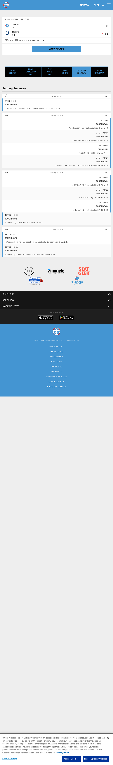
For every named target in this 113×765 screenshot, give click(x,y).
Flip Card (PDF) (49, 71)
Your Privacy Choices (56, 376)
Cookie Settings (56, 382)
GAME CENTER (56, 49)
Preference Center (56, 387)
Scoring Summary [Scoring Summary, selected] (81, 71)
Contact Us (56, 367)
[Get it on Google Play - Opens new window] (66, 319)
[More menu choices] (109, 5)
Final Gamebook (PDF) (31, 71)
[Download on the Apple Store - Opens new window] (45, 318)
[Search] (103, 5)
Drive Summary (99, 71)
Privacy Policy (56, 347)
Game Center (12, 71)
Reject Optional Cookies (95, 759)
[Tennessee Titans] (56, 331)
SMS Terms (56, 362)
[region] (56, 749)
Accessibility (56, 357)
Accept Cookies (71, 759)
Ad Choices (56, 371)
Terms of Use (56, 352)
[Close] (108, 738)
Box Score (65, 71)
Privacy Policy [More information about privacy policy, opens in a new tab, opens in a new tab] (62, 752)
